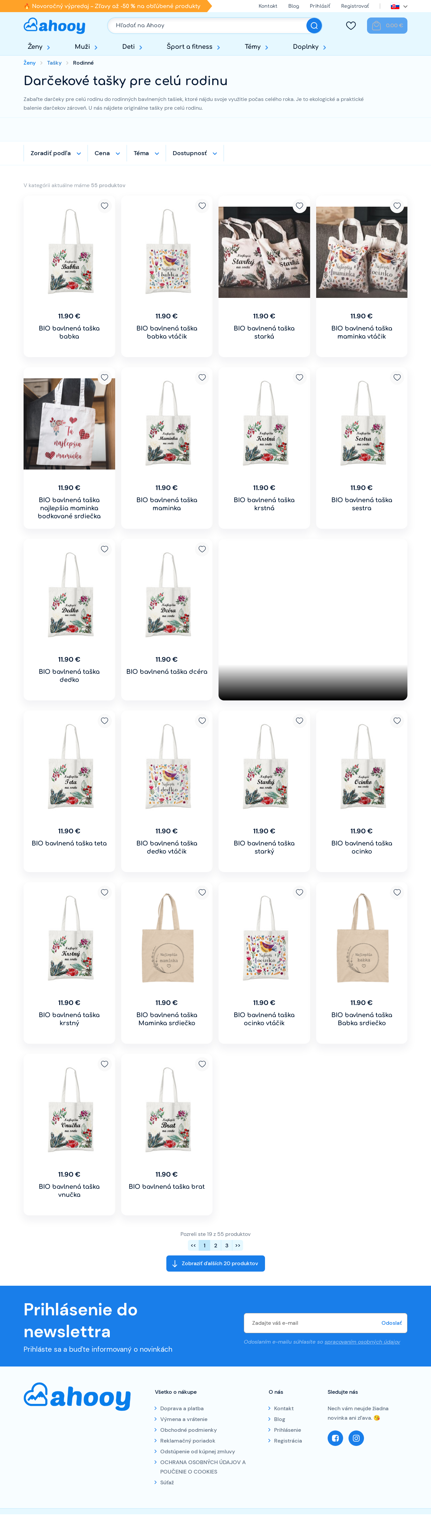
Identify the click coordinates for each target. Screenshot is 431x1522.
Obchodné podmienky (188, 1429)
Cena (102, 153)
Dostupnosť (190, 153)
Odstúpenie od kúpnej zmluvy (197, 1451)
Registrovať (355, 6)
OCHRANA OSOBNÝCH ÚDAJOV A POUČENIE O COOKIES (203, 1467)
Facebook (335, 1438)
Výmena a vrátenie (183, 1419)
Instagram (356, 1438)
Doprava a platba (182, 1408)
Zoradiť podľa (51, 153)
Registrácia (288, 1440)
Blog (293, 6)
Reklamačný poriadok (188, 1440)
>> (237, 1245)
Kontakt (268, 6)
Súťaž (167, 1482)
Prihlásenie (287, 1429)
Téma (141, 153)
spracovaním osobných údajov (362, 1341)
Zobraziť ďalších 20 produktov (220, 1263)
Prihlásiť (320, 6)
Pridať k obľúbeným (105, 206)
